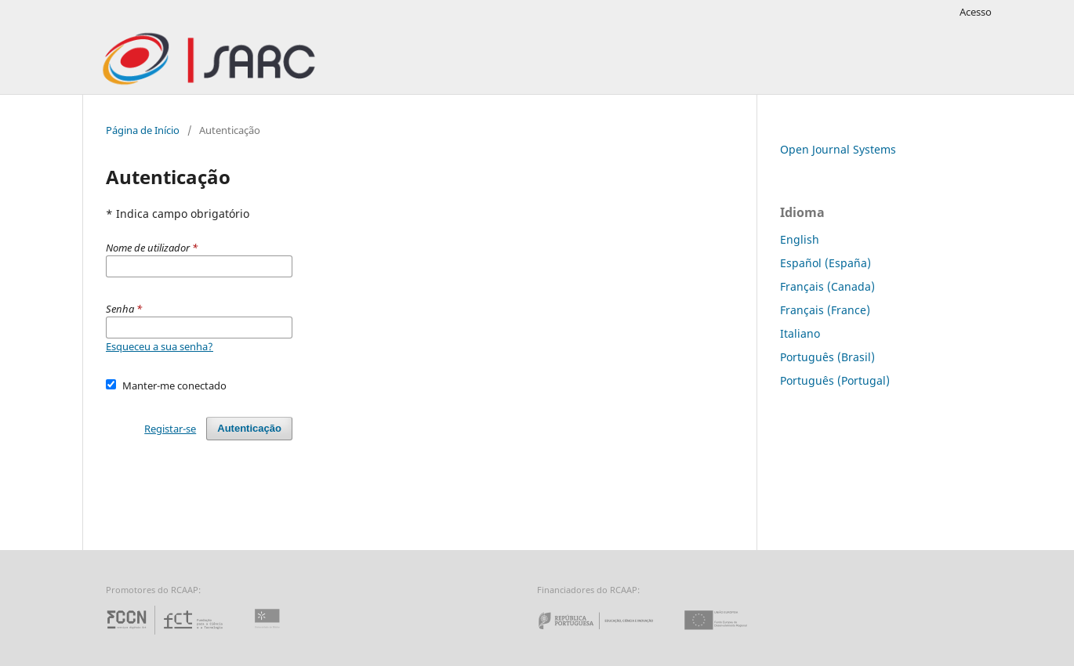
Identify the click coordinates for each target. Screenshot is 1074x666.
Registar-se (170, 429)
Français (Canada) (827, 286)
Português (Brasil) (827, 356)
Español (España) (825, 262)
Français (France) (825, 309)
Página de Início (143, 130)
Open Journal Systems (838, 149)
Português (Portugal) (835, 380)
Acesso (976, 12)
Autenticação (249, 428)
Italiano (800, 333)
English (799, 239)
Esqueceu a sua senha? (159, 346)
